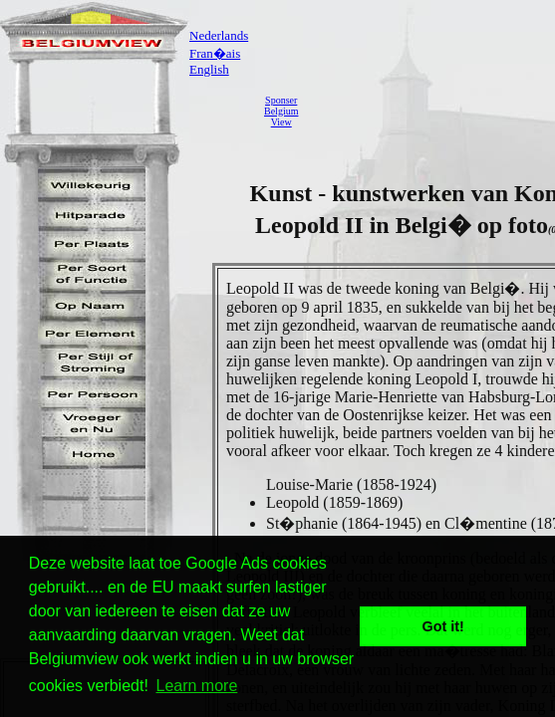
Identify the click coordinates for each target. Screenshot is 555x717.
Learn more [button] (197, 685)
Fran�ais (214, 53)
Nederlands (218, 35)
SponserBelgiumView (281, 111)
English (209, 69)
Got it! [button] (443, 626)
